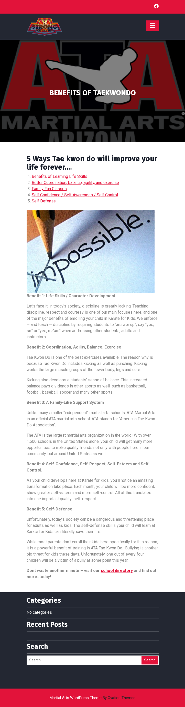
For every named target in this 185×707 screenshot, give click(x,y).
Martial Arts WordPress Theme (92, 697)
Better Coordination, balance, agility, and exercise (75, 182)
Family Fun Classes (49, 188)
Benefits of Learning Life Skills (59, 176)
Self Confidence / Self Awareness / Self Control (75, 194)
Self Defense (44, 201)
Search (150, 640)
